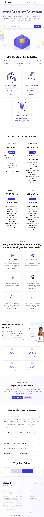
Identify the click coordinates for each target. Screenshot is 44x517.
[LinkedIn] (41, 484)
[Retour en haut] (30, 513)
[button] (22, 422)
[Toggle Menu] (3, 2)
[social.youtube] (38, 484)
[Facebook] (35, 484)
